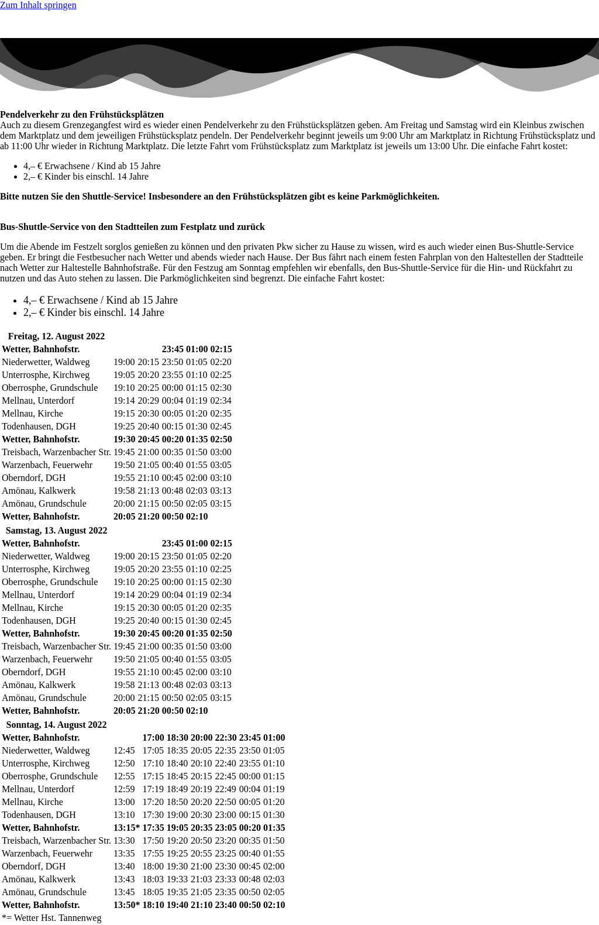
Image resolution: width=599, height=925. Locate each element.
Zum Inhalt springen (38, 5)
